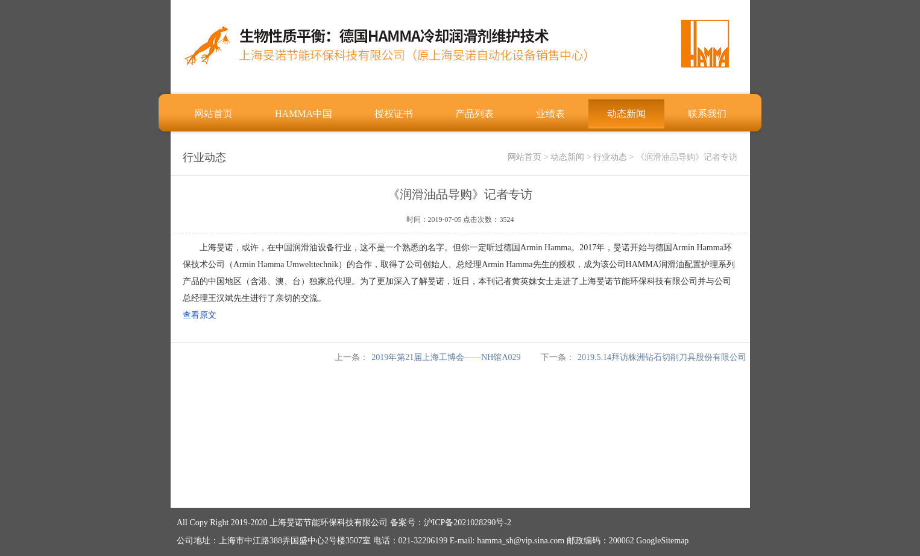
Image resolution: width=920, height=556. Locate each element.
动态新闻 (626, 114)
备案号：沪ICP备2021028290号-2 (450, 522)
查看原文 (199, 315)
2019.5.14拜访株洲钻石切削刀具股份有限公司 (662, 357)
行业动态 (610, 157)
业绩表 (550, 114)
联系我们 (707, 114)
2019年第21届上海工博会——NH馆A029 (445, 357)
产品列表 (474, 114)
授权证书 (393, 114)
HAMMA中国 (303, 114)
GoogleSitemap (662, 540)
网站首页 (213, 114)
